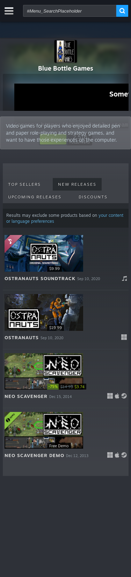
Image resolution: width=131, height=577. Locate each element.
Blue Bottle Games (65, 68)
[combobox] (69, 11)
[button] (66, 260)
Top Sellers (24, 184)
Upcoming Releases (34, 196)
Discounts (93, 196)
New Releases (77, 184)
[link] (68, 387)
